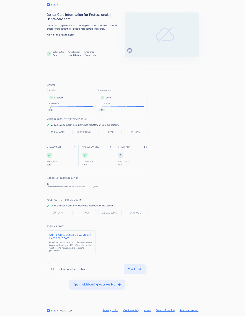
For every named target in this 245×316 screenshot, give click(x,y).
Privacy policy (110, 310)
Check (135, 269)
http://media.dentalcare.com (60, 34)
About (147, 310)
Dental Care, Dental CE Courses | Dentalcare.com (70, 236)
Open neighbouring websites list (97, 284)
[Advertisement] (123, 70)
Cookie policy (131, 310)
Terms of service (165, 310)
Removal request (189, 310)
